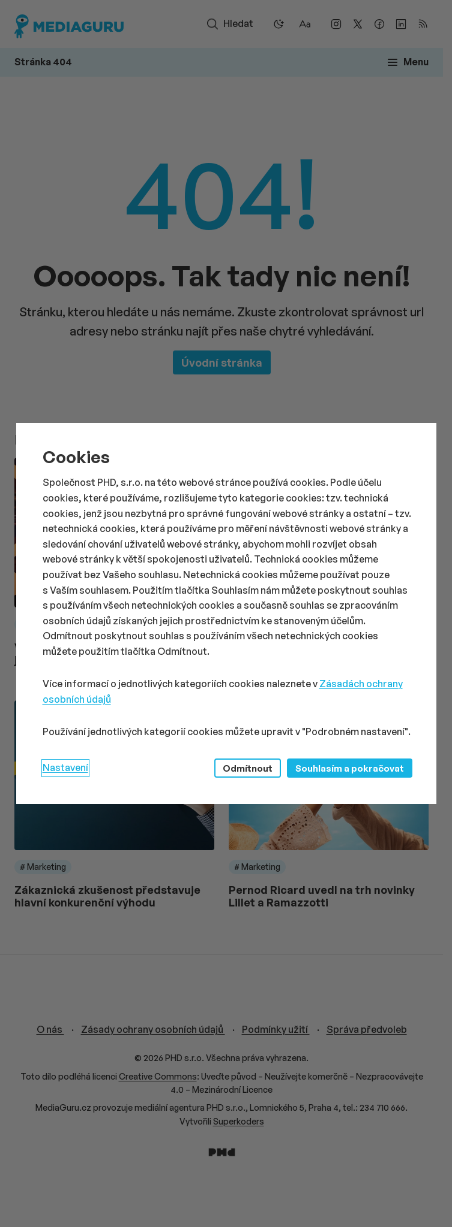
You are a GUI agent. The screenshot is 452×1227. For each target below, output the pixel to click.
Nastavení (65, 767)
